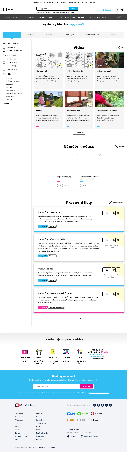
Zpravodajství (48, 2)
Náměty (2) (70, 35)
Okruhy (42, 17)
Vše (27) (12, 35)
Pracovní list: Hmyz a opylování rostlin (55, 294)
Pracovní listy (63, 17)
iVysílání (63, 2)
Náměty (51, 17)
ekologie (48, 12)
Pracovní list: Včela (46, 270)
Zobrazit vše (79, 134)
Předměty (29, 17)
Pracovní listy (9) (92, 35)
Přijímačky (82, 17)
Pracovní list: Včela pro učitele (51, 240)
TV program (72, 2)
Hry (73, 17)
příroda (62, 12)
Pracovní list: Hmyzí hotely (49, 213)
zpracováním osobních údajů (99, 394)
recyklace (56, 12)
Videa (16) (30, 35)
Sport (57, 2)
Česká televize (36, 2)
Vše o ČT (92, 2)
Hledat (73, 9)
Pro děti (80, 2)
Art (86, 2)
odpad (72, 12)
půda (67, 12)
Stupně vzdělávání (11, 17)
